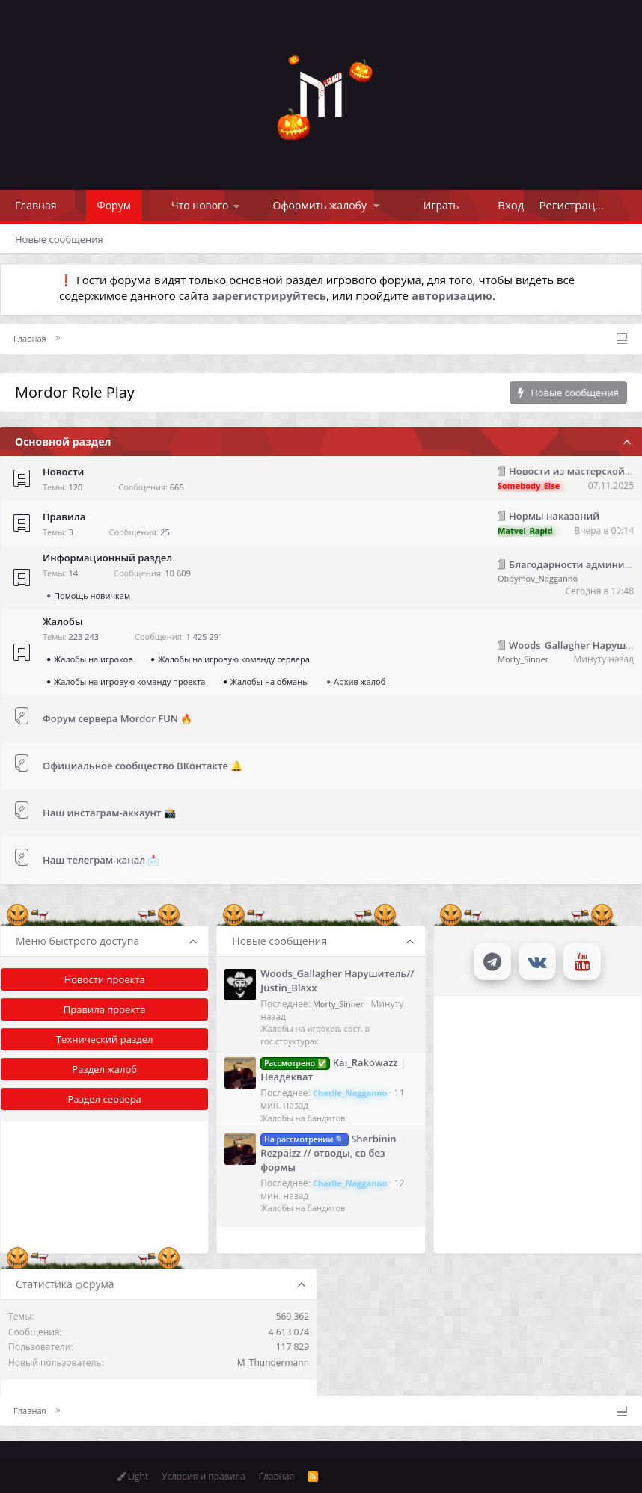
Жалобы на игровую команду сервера (234, 659)
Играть (441, 205)
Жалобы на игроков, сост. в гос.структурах (315, 1035)
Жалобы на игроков (93, 659)
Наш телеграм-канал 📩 (101, 859)
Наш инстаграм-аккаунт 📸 (109, 812)
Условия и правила (203, 1476)
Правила (64, 516)
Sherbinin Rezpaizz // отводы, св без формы (328, 1152)
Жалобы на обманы (269, 681)
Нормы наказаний (554, 516)
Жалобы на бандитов (302, 1118)
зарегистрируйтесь (269, 295)
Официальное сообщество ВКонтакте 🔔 (142, 765)
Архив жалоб (359, 681)
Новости (63, 471)
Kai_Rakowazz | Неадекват (333, 1069)
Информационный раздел (107, 557)
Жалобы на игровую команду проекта (129, 681)
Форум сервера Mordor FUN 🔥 (117, 718)
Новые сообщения (59, 239)
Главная (36, 205)
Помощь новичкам (92, 595)
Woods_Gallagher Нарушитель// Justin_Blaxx (337, 980)
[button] (236, 205)
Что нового (200, 205)
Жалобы (62, 621)
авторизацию (452, 295)
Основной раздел (63, 441)
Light (133, 1476)
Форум (114, 205)
